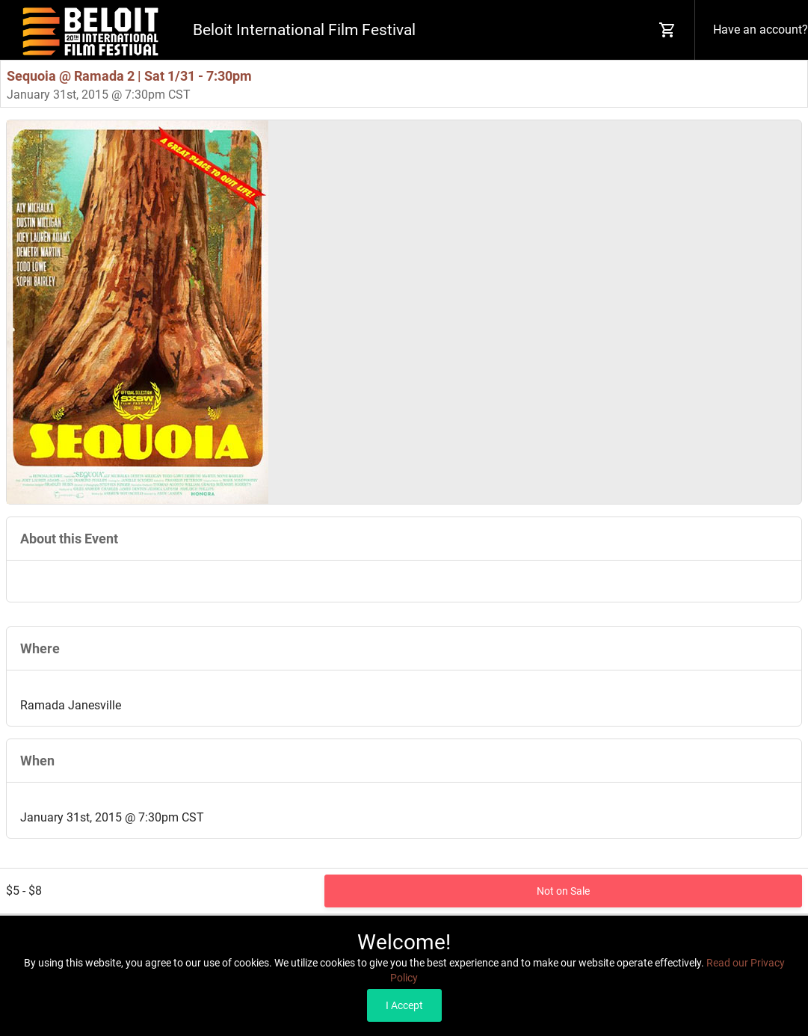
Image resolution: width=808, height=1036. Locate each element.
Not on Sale (563, 891)
